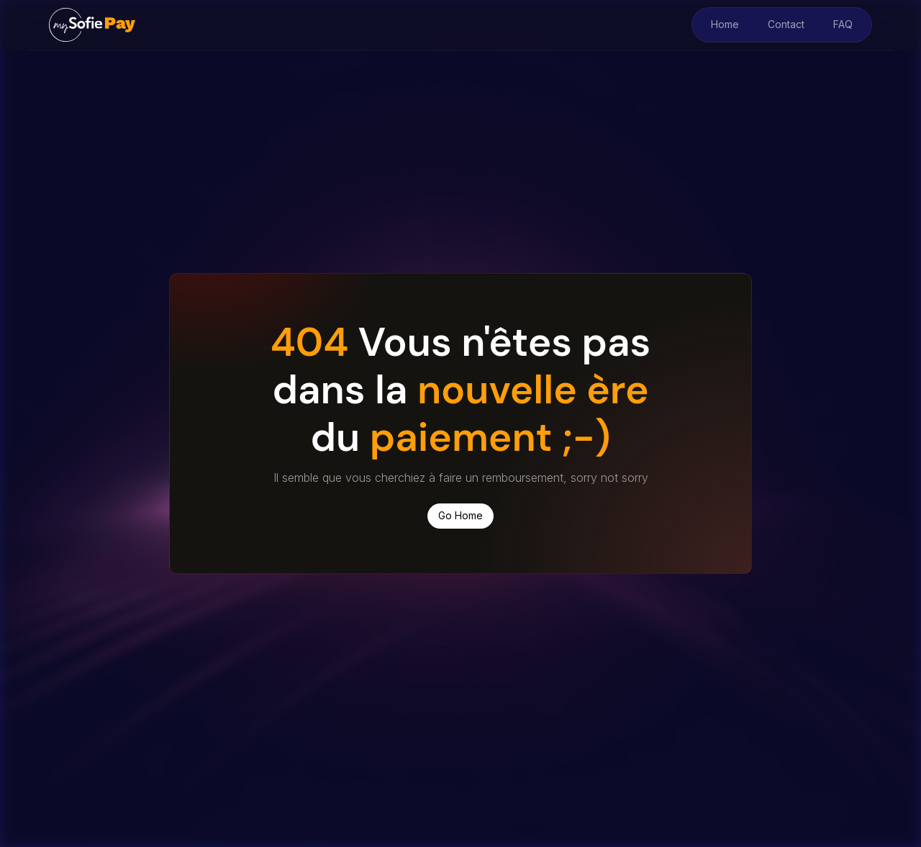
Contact (786, 24)
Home (725, 24)
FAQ (843, 24)
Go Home (460, 515)
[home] (92, 24)
